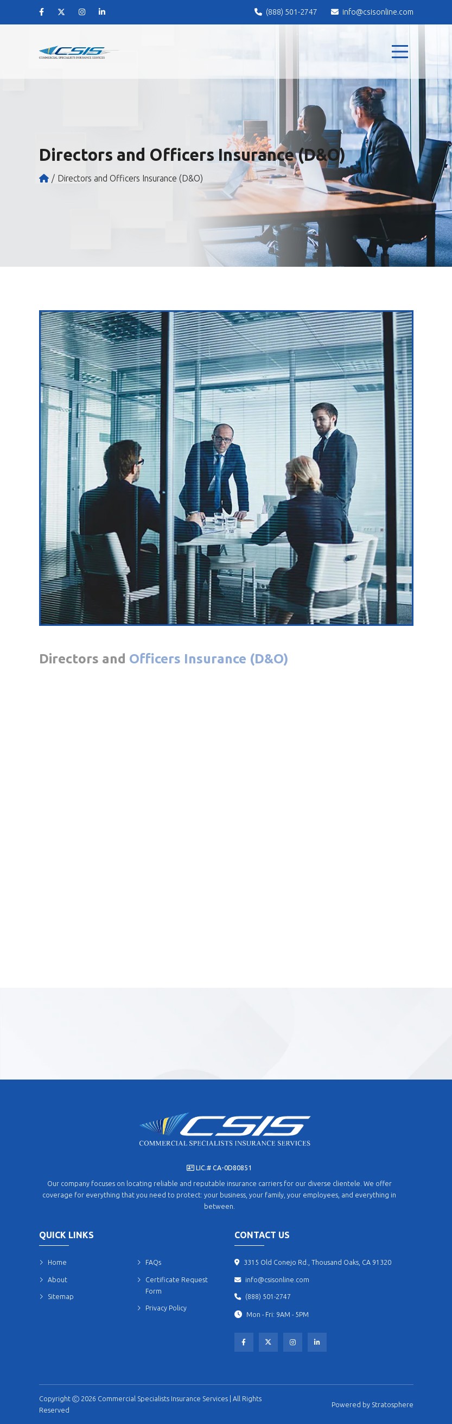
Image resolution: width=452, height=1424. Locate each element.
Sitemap (56, 1296)
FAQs (149, 1262)
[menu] (399, 51)
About (53, 1279)
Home (53, 1262)
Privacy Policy (162, 1308)
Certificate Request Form (172, 1285)
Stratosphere (392, 1404)
